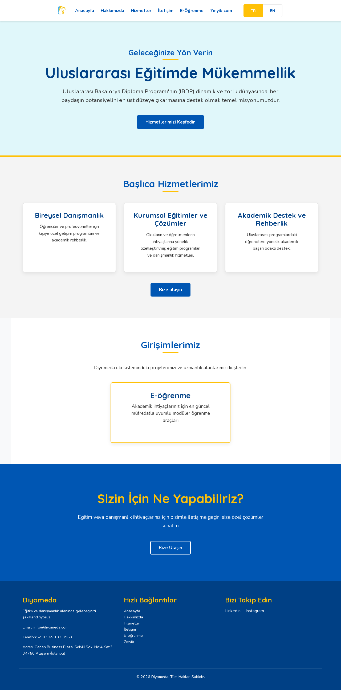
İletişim (163, 11)
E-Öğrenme (189, 11)
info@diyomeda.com (51, 627)
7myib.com (219, 11)
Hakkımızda (110, 11)
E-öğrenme (133, 635)
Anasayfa (82, 11)
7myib (129, 641)
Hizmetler (139, 11)
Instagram (255, 611)
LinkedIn (233, 611)
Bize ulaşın (170, 290)
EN (273, 10)
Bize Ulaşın (170, 548)
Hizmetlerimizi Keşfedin (170, 122)
